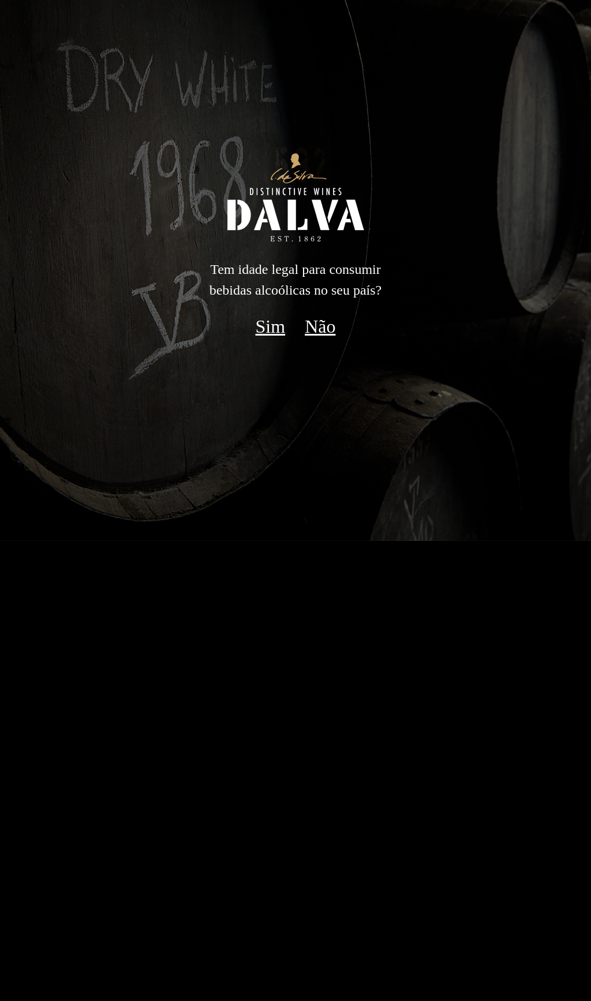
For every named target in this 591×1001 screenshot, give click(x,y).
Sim (271, 326)
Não (320, 326)
